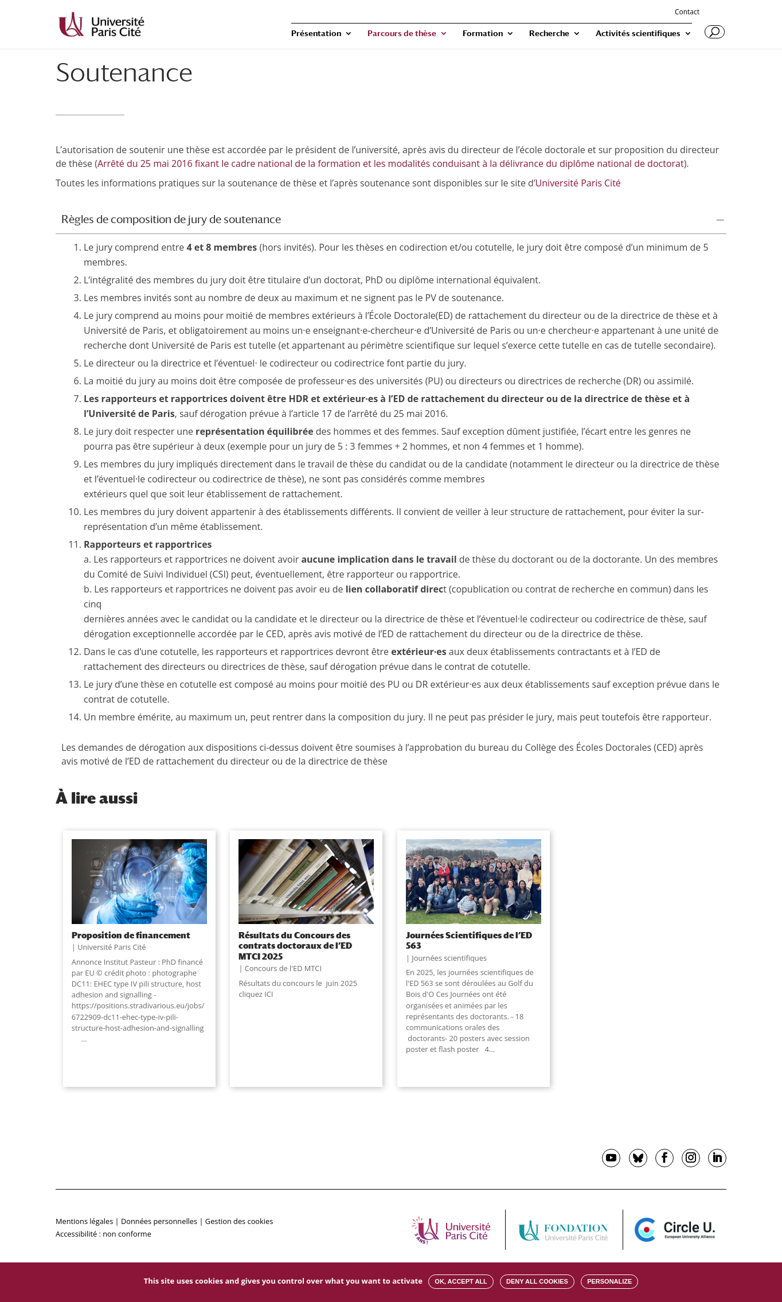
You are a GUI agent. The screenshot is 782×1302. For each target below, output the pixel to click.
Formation (483, 33)
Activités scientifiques (638, 33)
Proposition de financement (131, 935)
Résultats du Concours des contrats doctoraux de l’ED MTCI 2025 (295, 945)
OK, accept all (461, 1281)
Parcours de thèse (401, 33)
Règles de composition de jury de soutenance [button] (171, 219)
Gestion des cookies (239, 1221)
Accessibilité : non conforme (103, 1234)
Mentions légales (84, 1221)
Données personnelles (159, 1221)
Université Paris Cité (579, 183)
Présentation (316, 33)
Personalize (609, 1281)
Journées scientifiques (449, 958)
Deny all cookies (537, 1281)
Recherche (549, 33)
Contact (687, 13)
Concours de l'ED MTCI (283, 968)
